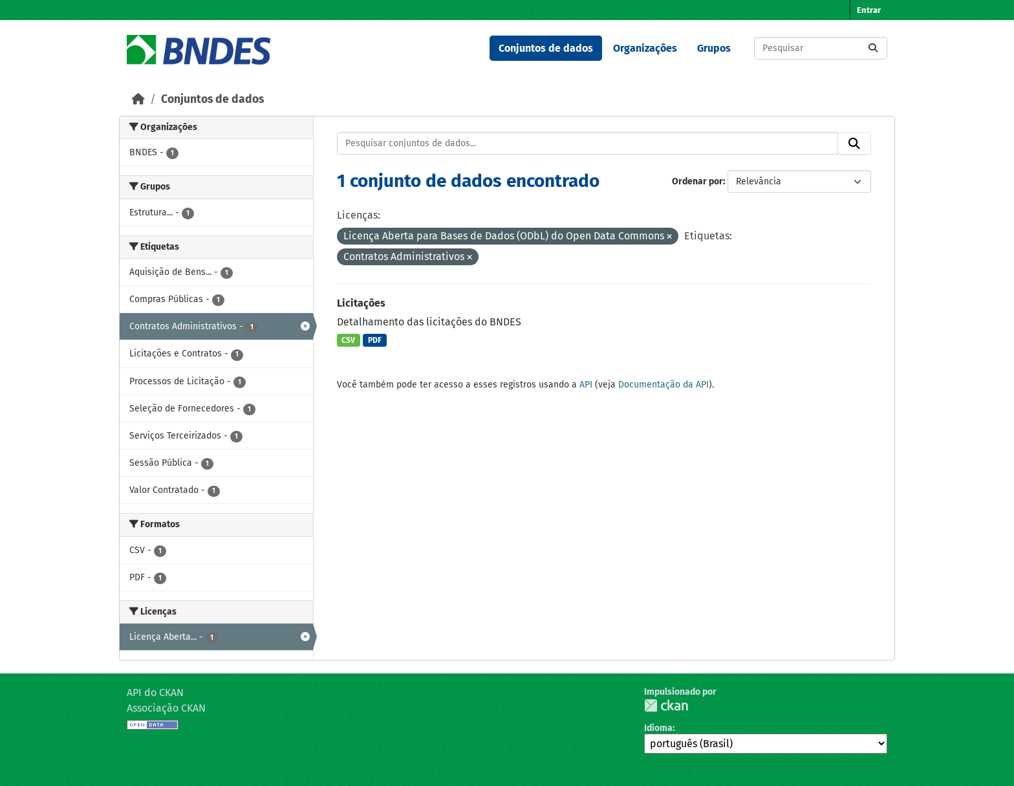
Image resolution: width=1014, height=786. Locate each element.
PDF (375, 340)
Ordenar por (697, 181)
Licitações (361, 303)
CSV (348, 340)
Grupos (714, 48)
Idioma (658, 728)
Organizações (645, 48)
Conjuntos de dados (546, 48)
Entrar (869, 10)
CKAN (666, 705)
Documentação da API (663, 384)
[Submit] (873, 48)
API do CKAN (155, 692)
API (585, 384)
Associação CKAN (166, 708)
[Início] (138, 99)
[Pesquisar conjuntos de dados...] (820, 48)
